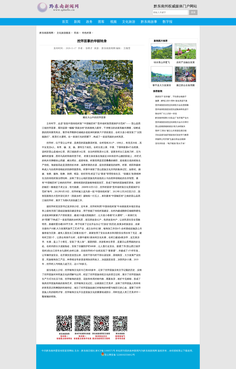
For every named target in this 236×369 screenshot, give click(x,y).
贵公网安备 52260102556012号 (118, 355)
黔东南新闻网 (46, 33)
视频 (113, 21)
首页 (65, 21)
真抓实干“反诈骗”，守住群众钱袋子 (171, 96)
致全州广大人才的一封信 (166, 113)
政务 (89, 21)
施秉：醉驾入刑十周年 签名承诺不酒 (171, 101)
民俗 (76, 33)
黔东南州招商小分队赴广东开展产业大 (172, 118)
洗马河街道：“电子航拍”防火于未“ (170, 143)
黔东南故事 (149, 21)
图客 (101, 21)
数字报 (167, 21)
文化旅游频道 (63, 33)
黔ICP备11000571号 (105, 350)
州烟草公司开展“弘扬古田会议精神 (170, 139)
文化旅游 (128, 21)
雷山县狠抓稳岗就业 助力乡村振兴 (170, 126)
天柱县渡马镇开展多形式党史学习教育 (172, 135)
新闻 (77, 21)
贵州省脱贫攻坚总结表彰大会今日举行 (172, 122)
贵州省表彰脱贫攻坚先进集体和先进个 (172, 109)
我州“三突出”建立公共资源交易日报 (171, 131)
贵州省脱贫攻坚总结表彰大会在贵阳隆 (172, 105)
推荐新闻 (157, 91)
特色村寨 (86, 33)
